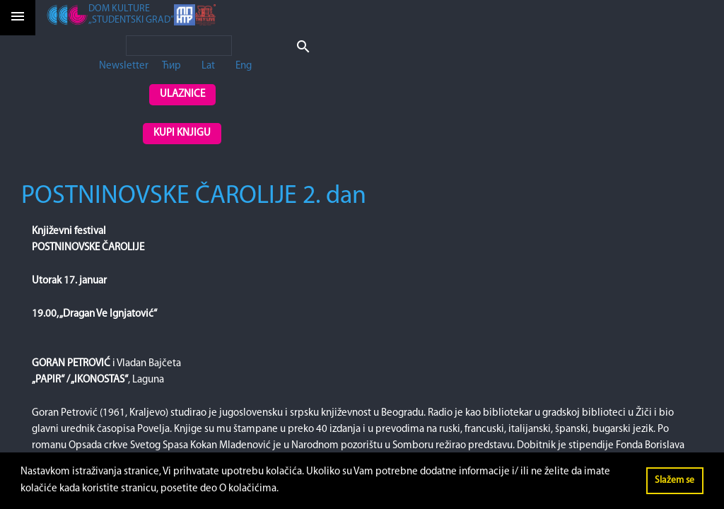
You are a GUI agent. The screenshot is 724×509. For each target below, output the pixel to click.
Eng (243, 66)
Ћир (171, 66)
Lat (208, 66)
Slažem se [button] (674, 480)
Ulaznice (182, 94)
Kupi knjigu (182, 133)
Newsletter (123, 66)
